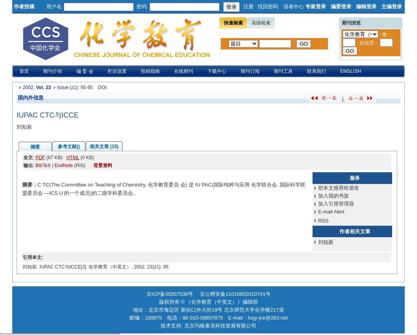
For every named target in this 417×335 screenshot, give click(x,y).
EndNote (64, 165)
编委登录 (341, 7)
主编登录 (391, 7)
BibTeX (43, 165)
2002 (28, 87)
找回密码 (268, 7)
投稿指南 (150, 71)
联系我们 (316, 71)
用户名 (54, 7)
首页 (24, 71)
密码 (141, 7)
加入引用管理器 (336, 204)
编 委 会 (84, 71)
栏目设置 (117, 71)
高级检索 (261, 23)
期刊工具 (283, 71)
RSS (323, 221)
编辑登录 (366, 7)
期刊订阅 (250, 71)
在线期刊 (183, 71)
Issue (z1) (67, 87)
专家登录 (315, 7)
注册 (248, 7)
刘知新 (326, 242)
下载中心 (216, 71)
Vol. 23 (43, 87)
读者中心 (293, 7)
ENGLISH (350, 71)
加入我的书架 (333, 196)
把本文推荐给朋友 (338, 188)
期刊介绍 (52, 71)
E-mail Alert (331, 212)
